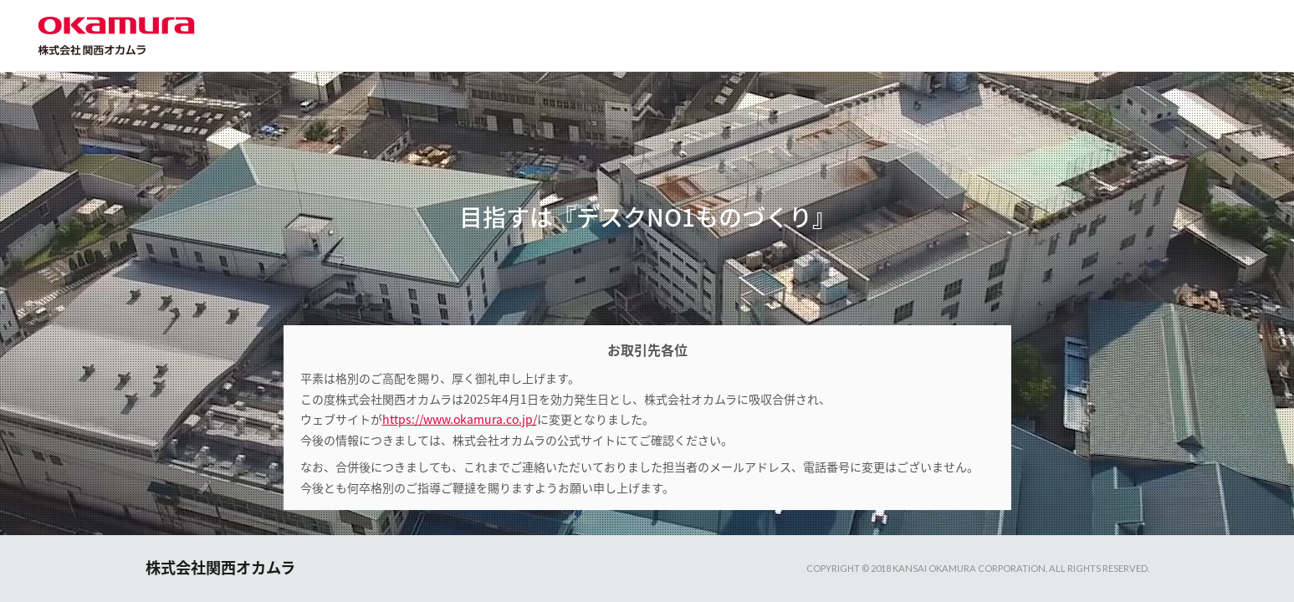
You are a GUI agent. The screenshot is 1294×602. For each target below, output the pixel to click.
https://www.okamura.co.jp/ (459, 419)
